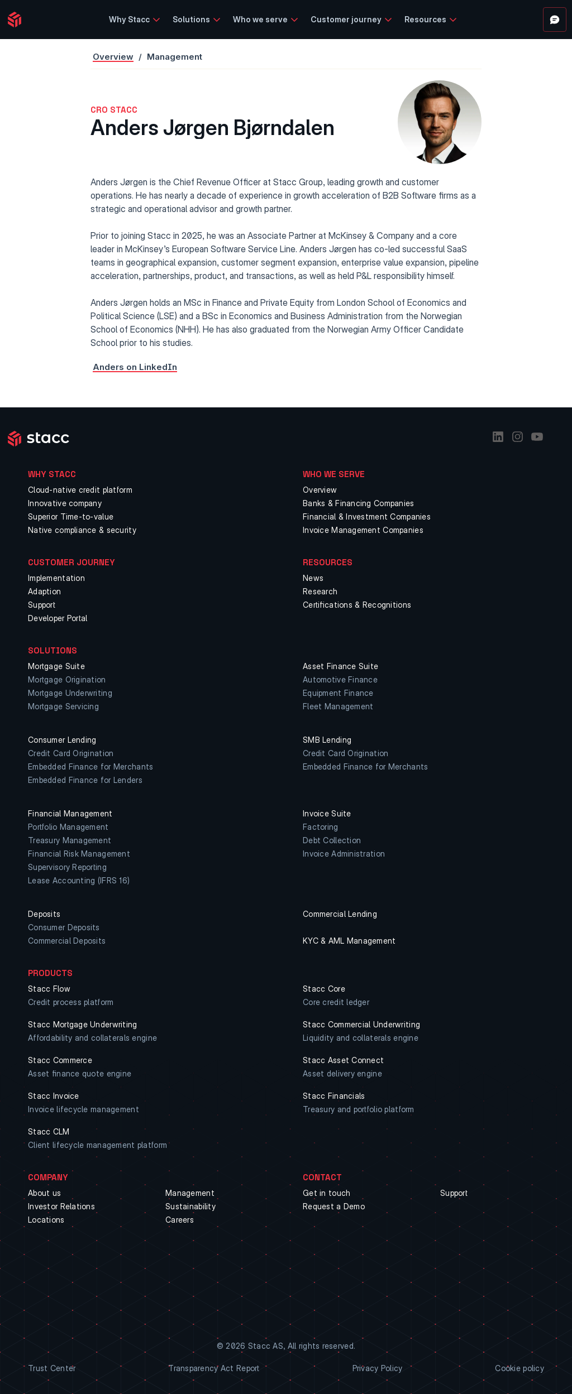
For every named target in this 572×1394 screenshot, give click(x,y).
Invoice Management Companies (363, 530)
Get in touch (326, 1193)
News (313, 578)
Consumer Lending (62, 739)
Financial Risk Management (79, 853)
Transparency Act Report (213, 1368)
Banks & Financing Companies (358, 503)
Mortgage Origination (67, 679)
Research (320, 591)
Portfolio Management (68, 826)
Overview (113, 56)
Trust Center (51, 1368)
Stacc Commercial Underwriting (361, 1024)
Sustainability (190, 1206)
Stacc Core (324, 988)
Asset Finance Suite (340, 666)
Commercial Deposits (67, 940)
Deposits (44, 914)
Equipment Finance (338, 693)
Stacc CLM (49, 1131)
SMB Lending (327, 739)
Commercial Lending (340, 914)
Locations (46, 1219)
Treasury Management (69, 840)
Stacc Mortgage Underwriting (82, 1024)
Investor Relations (61, 1206)
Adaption (44, 591)
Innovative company (65, 503)
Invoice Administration (344, 853)
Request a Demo (334, 1206)
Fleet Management (338, 706)
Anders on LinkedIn (135, 367)
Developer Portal (57, 618)
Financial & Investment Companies (367, 516)
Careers (179, 1219)
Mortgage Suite (56, 666)
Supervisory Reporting (67, 867)
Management (189, 1193)
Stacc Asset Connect (343, 1060)
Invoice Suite (327, 813)
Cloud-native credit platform (80, 489)
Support (41, 604)
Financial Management (70, 813)
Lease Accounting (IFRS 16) (79, 880)
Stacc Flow (49, 988)
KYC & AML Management (349, 940)
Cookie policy (519, 1368)
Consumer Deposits (64, 927)
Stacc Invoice (53, 1095)
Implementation (56, 578)
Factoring (321, 826)
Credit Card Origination (70, 753)
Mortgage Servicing (63, 706)
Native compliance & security (82, 530)
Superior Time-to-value (70, 516)
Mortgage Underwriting (70, 693)
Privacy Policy (377, 1368)
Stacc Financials (334, 1095)
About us (44, 1193)
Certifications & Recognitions (357, 604)
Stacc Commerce (60, 1060)
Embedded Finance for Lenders (85, 780)
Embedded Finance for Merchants (90, 766)
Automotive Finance (340, 679)
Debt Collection (332, 840)
